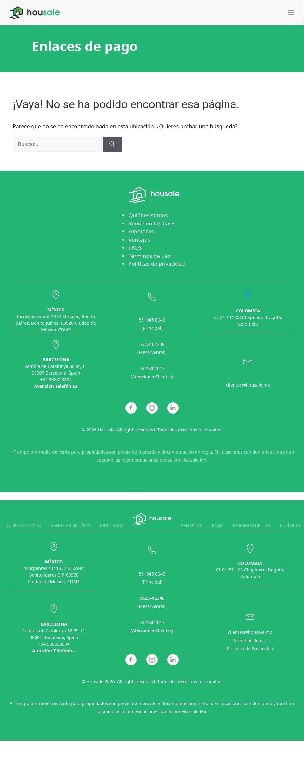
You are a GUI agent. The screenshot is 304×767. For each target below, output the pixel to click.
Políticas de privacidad (157, 263)
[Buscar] (112, 144)
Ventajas (139, 239)
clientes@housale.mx (248, 384)
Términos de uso (149, 255)
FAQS (135, 247)
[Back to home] (34, 12)
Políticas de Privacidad (250, 647)
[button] (291, 12)
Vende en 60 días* (152, 223)
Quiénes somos (148, 215)
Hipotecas (141, 231)
